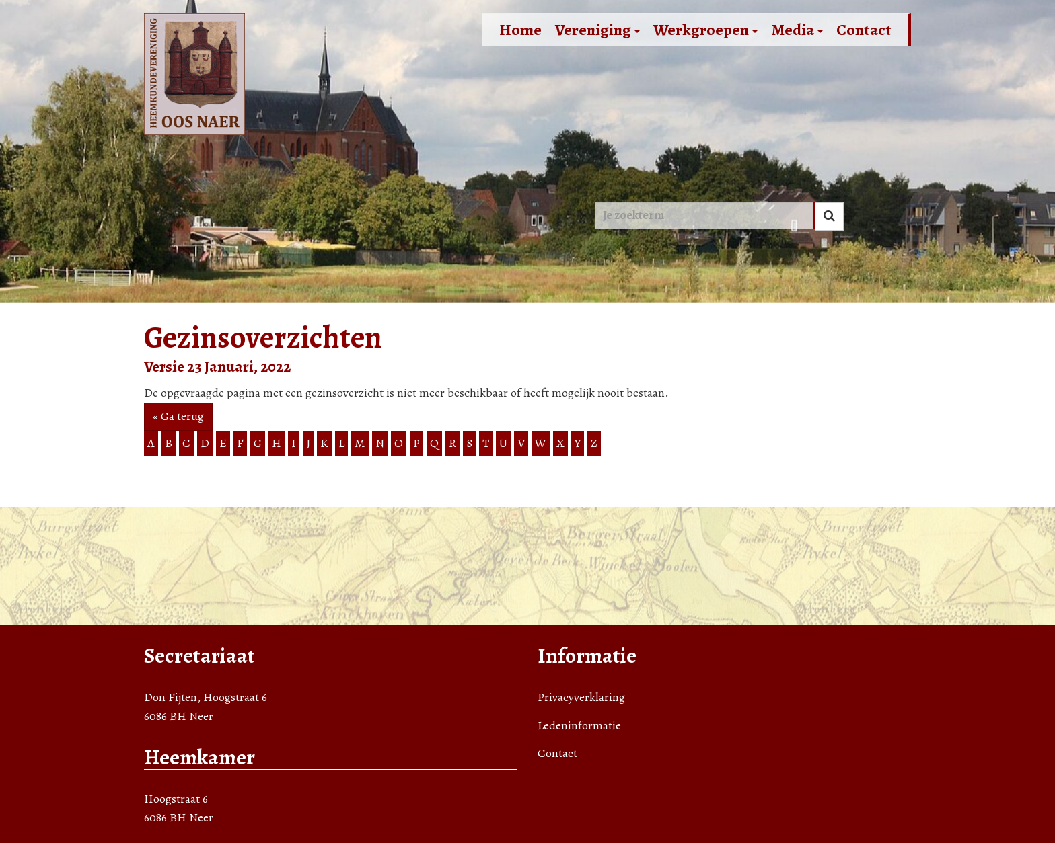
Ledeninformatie (579, 725)
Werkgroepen (705, 29)
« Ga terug (178, 416)
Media (797, 29)
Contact (864, 29)
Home (520, 29)
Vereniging (597, 29)
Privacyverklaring (581, 697)
